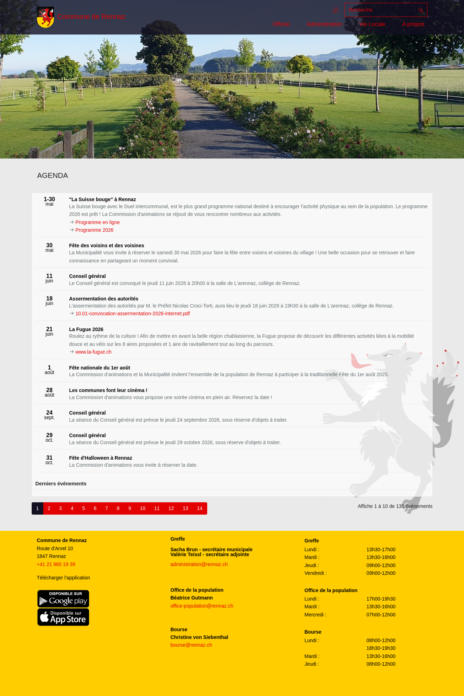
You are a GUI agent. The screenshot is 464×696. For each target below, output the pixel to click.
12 (171, 508)
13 (185, 508)
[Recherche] (379, 10)
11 (157, 508)
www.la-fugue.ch (93, 352)
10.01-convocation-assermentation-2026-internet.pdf (132, 313)
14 (200, 508)
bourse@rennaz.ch (191, 645)
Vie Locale (372, 24)
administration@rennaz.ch (199, 564)
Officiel (281, 24)
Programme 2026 (94, 230)
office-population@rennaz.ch (202, 606)
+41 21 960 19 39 (56, 564)
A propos (413, 24)
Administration (324, 24)
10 (143, 508)
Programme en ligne (97, 222)
